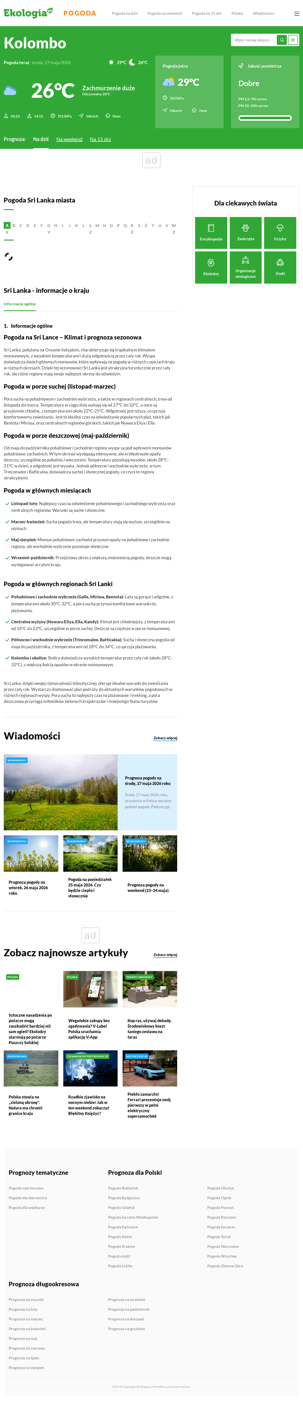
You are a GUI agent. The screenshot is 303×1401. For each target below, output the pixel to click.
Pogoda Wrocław (222, 1256)
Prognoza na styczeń (26, 1300)
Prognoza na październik (129, 1309)
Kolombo (35, 43)
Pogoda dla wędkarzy (27, 1207)
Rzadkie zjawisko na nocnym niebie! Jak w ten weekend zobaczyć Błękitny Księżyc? (88, 1105)
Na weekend (69, 139)
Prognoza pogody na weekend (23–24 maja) (148, 887)
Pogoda (80, 13)
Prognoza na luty (23, 1309)
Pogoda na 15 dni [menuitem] (207, 13)
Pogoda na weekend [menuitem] (165, 13)
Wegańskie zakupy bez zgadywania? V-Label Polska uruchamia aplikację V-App (89, 1028)
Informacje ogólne (20, 303)
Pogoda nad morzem (26, 1188)
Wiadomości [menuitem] (263, 13)
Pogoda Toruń (219, 1237)
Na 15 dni (100, 139)
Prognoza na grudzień (126, 1329)
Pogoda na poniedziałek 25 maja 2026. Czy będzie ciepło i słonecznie (90, 887)
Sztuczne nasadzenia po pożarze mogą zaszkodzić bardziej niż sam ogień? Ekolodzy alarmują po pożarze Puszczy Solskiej (30, 1028)
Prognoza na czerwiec (27, 1348)
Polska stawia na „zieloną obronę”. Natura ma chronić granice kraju (26, 1105)
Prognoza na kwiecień (27, 1329)
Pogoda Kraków (121, 1247)
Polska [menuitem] (237, 13)
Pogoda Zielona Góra (225, 1266)
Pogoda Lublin (120, 1266)
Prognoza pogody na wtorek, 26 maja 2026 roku (28, 887)
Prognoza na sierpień (26, 1368)
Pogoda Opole (219, 1198)
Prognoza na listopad (126, 1319)
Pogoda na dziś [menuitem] (125, 13)
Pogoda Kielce (120, 1237)
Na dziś (41, 139)
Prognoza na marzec (26, 1319)
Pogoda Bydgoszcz (124, 1198)
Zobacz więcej (165, 738)
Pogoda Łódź (119, 1256)
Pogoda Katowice (123, 1227)
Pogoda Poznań (220, 1208)
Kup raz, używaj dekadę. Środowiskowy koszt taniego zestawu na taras (150, 1028)
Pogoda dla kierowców (28, 1198)
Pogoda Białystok (123, 1188)
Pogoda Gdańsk (121, 1208)
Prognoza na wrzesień (126, 1300)
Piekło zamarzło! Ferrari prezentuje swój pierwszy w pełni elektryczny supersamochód (149, 1105)
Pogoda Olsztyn (220, 1188)
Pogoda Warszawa (223, 1247)
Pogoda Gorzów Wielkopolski (133, 1217)
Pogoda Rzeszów (221, 1217)
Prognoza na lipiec (24, 1358)
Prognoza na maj (23, 1339)
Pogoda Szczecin (221, 1227)
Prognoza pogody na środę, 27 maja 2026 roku (147, 780)
